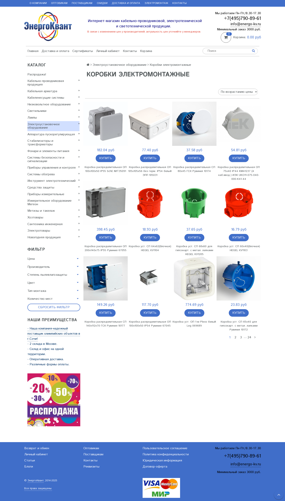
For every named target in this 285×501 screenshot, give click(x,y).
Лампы (53, 117)
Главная (32, 51)
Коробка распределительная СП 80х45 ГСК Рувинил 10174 (194, 169)
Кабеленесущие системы (53, 98)
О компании (38, 3)
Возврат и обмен (36, 448)
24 (249, 337)
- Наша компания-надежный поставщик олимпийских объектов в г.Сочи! (53, 333)
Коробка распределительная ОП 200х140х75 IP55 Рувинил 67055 (106, 248)
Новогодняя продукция (53, 237)
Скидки (102, 3)
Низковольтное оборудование (53, 104)
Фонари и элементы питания (53, 151)
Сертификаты (82, 51)
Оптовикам (59, 3)
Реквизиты (91, 466)
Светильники (53, 111)
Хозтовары (53, 217)
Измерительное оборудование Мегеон (53, 203)
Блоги (28, 466)
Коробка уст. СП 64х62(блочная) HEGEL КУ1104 (150, 248)
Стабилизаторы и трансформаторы (53, 143)
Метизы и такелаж (53, 211)
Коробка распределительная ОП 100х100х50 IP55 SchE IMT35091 (106, 169)
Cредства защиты (53, 187)
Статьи (29, 460)
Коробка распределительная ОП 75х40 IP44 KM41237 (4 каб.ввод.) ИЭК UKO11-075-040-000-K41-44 (239, 173)
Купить (105, 158)
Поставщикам (82, 3)
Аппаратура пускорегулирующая (53, 134)
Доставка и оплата (126, 3)
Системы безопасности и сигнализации (53, 159)
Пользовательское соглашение (165, 448)
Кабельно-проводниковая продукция (53, 83)
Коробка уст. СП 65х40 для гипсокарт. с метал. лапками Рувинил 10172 (239, 326)
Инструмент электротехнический (53, 181)
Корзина (146, 51)
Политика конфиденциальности (166, 454)
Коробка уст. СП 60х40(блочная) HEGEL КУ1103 (239, 248)
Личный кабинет (108, 51)
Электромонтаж (156, 3)
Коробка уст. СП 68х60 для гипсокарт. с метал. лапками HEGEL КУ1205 (194, 250)
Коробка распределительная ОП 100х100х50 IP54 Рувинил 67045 (150, 324)
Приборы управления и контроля (53, 167)
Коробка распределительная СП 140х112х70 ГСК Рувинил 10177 (105, 324)
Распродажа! (36, 74)
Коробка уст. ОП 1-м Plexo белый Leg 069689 (194, 324)
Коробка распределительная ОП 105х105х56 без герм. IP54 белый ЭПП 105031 (150, 171)
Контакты (179, 3)
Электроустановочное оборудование (53, 126)
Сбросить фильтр (54, 307)
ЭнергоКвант (35, 480)
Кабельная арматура (53, 91)
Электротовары (53, 230)
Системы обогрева (53, 174)
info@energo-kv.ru (246, 24)
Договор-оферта (155, 466)
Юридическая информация (162, 460)
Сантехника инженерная (53, 224)
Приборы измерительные (53, 194)
